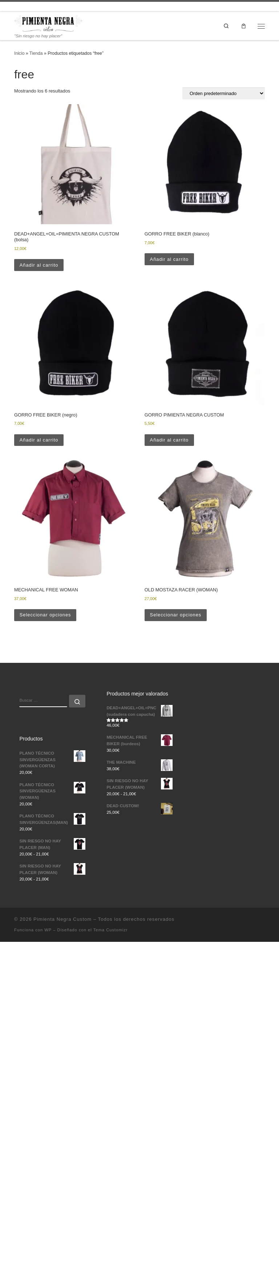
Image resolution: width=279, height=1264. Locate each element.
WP (48, 930)
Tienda (36, 53)
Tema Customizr (110, 930)
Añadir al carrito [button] (39, 265)
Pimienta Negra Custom (62, 919)
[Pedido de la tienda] (223, 93)
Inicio (19, 53)
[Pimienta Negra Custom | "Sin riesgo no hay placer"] (48, 23)
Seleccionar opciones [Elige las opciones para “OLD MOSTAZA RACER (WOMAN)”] (176, 615)
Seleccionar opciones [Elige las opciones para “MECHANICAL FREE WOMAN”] (45, 615)
